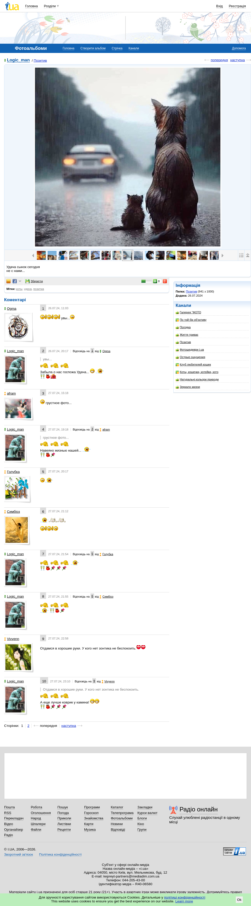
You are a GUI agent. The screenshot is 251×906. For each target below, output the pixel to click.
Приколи (64, 818)
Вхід (219, 6)
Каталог (117, 807)
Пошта (9, 807)
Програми (92, 807)
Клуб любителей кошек (193, 364)
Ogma (10, 308)
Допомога (239, 48)
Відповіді (118, 829)
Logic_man (18, 60)
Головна (31, 6)
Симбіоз (12, 512)
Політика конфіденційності (60, 854)
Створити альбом (93, 48)
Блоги (142, 818)
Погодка (183, 327)
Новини (117, 824)
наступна (237, 60)
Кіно (140, 824)
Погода (63, 813)
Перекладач (13, 818)
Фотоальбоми (122, 818)
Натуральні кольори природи (197, 379)
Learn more (184, 901)
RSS (7, 813)
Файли (36, 829)
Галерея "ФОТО (188, 312)
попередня (219, 60)
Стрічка (117, 48)
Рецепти (64, 829)
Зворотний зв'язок (18, 854)
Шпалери (38, 824)
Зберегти (34, 281)
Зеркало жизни (188, 387)
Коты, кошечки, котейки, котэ (197, 372)
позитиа (38, 288)
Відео (8, 824)
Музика (90, 829)
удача (28, 288)
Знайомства (93, 818)
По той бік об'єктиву (191, 320)
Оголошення (41, 813)
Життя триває (187, 334)
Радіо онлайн (199, 809)
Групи (141, 829)
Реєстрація (237, 6)
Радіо (8, 835)
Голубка (12, 472)
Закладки (144, 807)
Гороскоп (91, 813)
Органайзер (13, 829)
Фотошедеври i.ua (190, 349)
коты (19, 288)
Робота (36, 807)
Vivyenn (11, 639)
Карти (88, 824)
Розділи (50, 6)
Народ (36, 818)
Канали (134, 48)
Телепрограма (122, 813)
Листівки (64, 824)
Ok (239, 900)
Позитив (40, 60)
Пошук (62, 807)
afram (10, 393)
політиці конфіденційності (184, 897)
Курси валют (147, 813)
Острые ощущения (190, 357)
